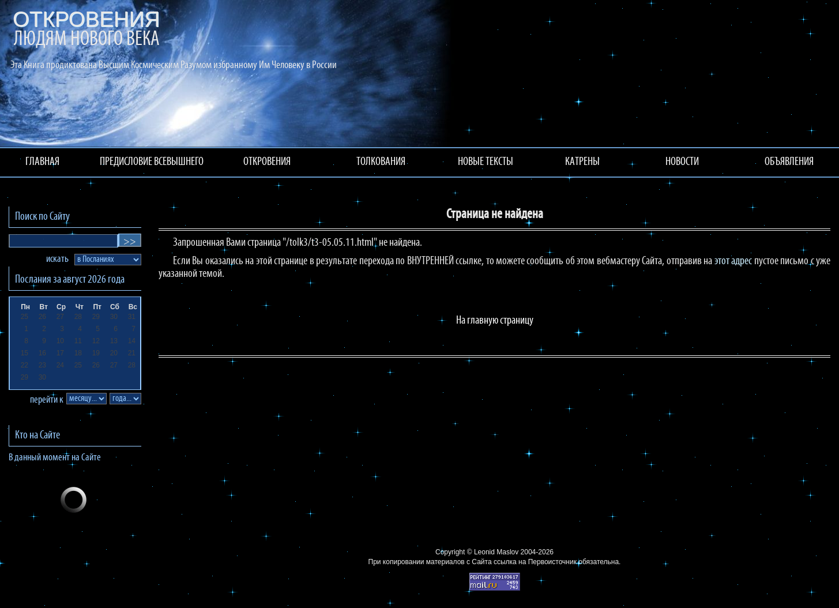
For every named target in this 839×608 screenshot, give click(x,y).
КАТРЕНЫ (582, 162)
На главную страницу (494, 320)
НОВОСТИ (682, 162)
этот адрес (733, 261)
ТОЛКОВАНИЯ (380, 162)
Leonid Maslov (496, 552)
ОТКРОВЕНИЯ (267, 162)
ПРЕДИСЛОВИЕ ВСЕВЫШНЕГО (152, 162)
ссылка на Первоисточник (535, 562)
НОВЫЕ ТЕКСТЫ (485, 162)
